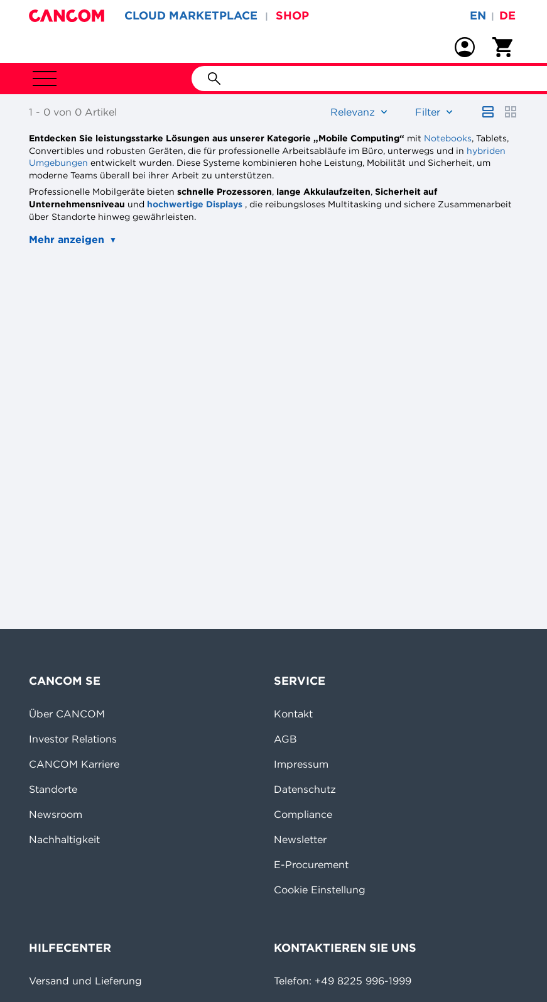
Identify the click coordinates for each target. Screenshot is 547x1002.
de (507, 15)
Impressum (301, 764)
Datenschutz (305, 789)
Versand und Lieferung (85, 980)
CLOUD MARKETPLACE (190, 15)
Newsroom (55, 814)
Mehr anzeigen (66, 239)
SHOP (292, 15)
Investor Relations (73, 738)
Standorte (53, 789)
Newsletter (300, 839)
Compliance (303, 814)
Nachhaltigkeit (64, 839)
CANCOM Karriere (74, 764)
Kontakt (293, 713)
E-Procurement (311, 864)
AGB (285, 738)
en (478, 15)
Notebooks (448, 138)
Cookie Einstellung (320, 889)
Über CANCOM (67, 713)
